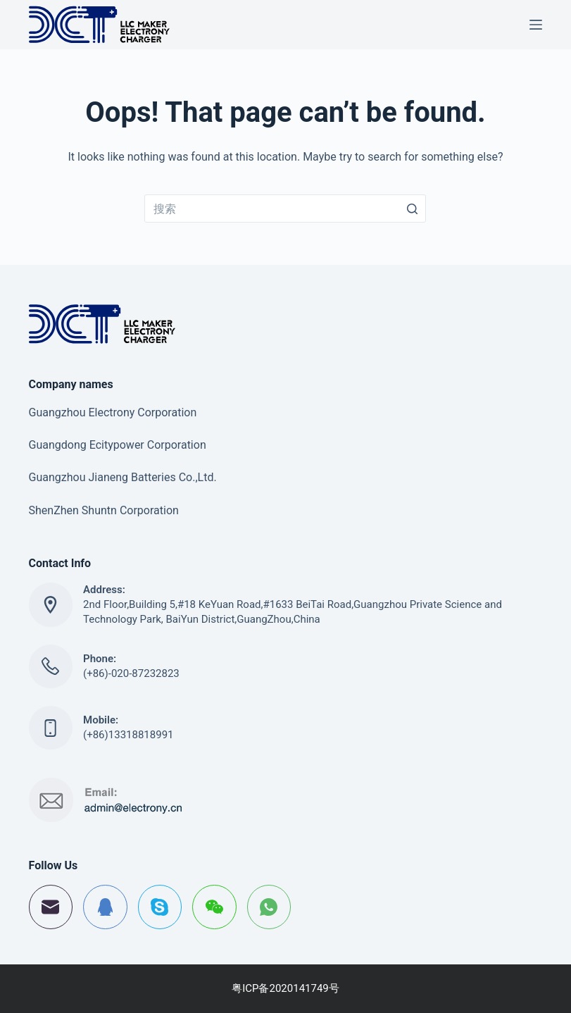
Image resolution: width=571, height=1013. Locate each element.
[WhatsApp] (269, 907)
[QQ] (105, 907)
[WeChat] (214, 907)
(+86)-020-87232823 (131, 673)
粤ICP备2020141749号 (285, 988)
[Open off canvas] (535, 24)
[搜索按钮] (412, 208)
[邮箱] (51, 907)
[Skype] (160, 907)
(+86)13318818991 (128, 734)
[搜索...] (285, 208)
